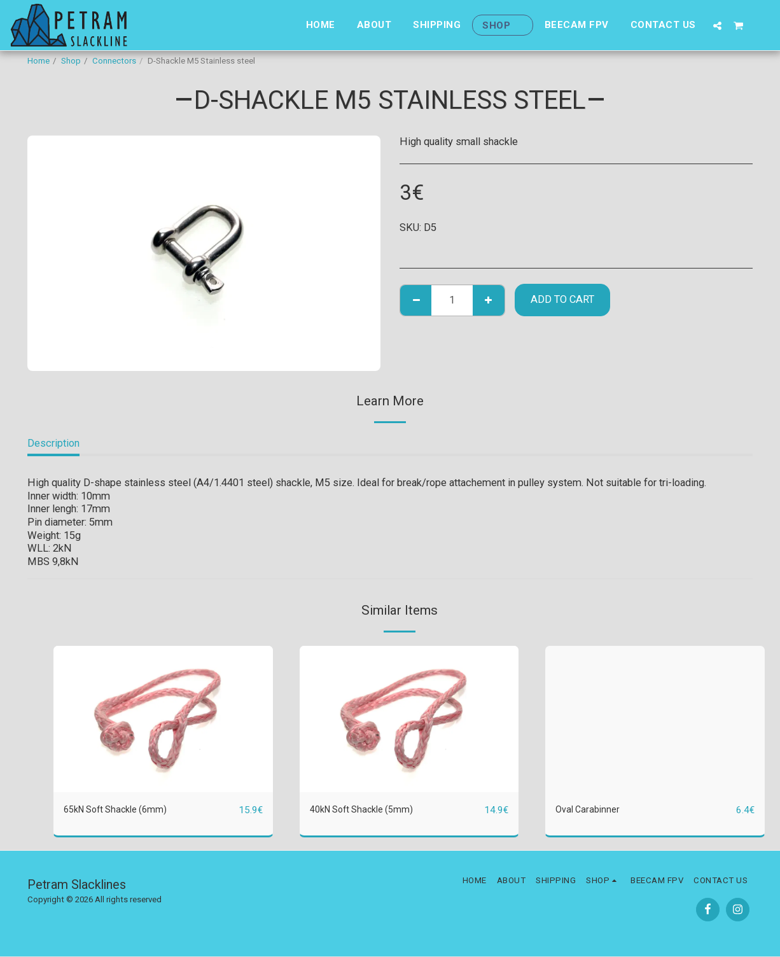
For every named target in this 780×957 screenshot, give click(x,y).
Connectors (114, 61)
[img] (163, 719)
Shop (71, 61)
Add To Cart (562, 299)
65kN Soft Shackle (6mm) (122, 810)
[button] (717, 25)
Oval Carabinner (590, 810)
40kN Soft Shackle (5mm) (368, 810)
